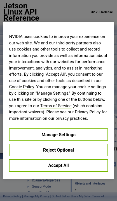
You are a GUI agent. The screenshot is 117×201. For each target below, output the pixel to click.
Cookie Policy (21, 86)
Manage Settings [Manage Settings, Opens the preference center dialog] (58, 134)
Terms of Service (56, 105)
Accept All (58, 165)
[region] (58, 100)
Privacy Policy (87, 111)
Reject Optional (58, 150)
